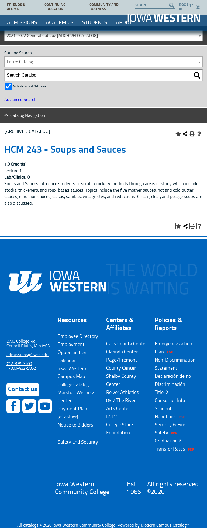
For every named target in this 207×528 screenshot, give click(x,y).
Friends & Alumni (16, 7)
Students (94, 23)
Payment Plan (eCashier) (72, 413)
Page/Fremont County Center (121, 364)
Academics (60, 23)
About (124, 23)
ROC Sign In (189, 7)
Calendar (67, 360)
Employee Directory (78, 336)
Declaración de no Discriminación (173, 380)
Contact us (22, 389)
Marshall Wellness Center (76, 396)
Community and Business (104, 7)
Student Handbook (165, 412)
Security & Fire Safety (170, 429)
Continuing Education (54, 7)
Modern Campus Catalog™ (165, 525)
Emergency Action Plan (173, 348)
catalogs (31, 525)
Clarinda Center (122, 352)
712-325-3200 (19, 364)
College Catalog (73, 384)
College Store (119, 425)
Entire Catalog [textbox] (20, 62)
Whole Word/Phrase (29, 86)
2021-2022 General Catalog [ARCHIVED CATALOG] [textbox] (52, 36)
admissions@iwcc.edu (27, 355)
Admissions (22, 23)
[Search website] (152, 5)
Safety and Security (78, 442)
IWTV (111, 416)
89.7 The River (121, 400)
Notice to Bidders (75, 425)
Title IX (161, 392)
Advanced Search (20, 100)
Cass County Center (126, 344)
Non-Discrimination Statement (175, 364)
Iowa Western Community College (163, 17)
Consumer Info (170, 400)
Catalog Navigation (27, 116)
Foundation (118, 433)
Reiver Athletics (122, 392)
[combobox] (103, 35)
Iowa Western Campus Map (72, 372)
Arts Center (118, 408)
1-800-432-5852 (21, 368)
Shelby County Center (121, 380)
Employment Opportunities (72, 348)
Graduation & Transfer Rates (170, 445)
